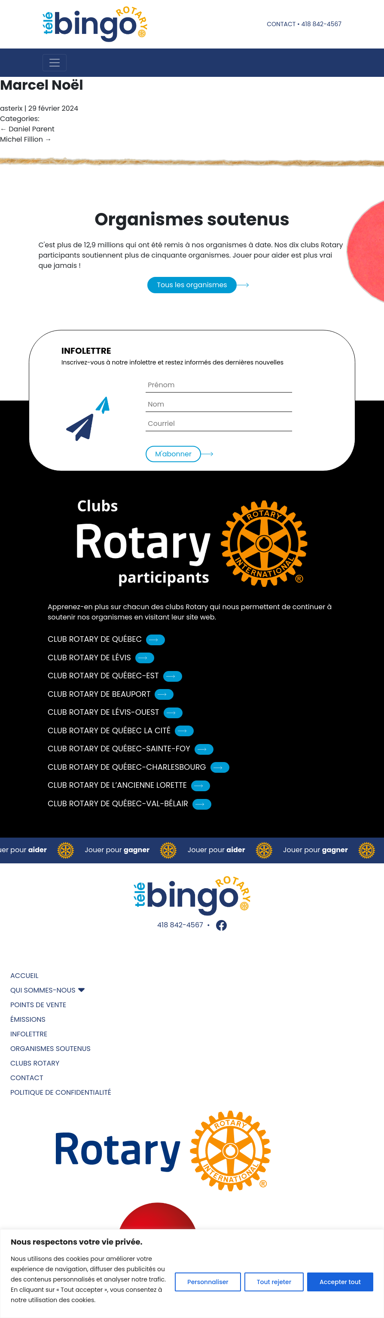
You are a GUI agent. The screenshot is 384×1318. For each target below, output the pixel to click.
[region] (192, 1273)
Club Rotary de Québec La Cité (121, 730)
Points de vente (38, 1005)
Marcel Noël (41, 84)
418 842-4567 (321, 24)
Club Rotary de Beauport (111, 694)
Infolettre (28, 1034)
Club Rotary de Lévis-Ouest (115, 712)
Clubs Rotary (34, 1063)
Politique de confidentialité (60, 1092)
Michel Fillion (26, 139)
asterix (11, 108)
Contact (281, 24)
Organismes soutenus (50, 1049)
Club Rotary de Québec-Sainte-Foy (130, 748)
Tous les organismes (192, 285)
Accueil (24, 976)
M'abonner (173, 454)
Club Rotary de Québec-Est (115, 675)
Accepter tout (340, 1282)
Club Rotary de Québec (106, 639)
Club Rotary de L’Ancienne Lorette (129, 785)
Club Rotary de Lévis (101, 657)
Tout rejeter (274, 1282)
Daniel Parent (27, 129)
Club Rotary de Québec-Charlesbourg (138, 767)
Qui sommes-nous (43, 990)
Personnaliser (207, 1282)
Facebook (221, 925)
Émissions (28, 1019)
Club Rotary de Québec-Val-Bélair (129, 803)
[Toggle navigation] (55, 62)
